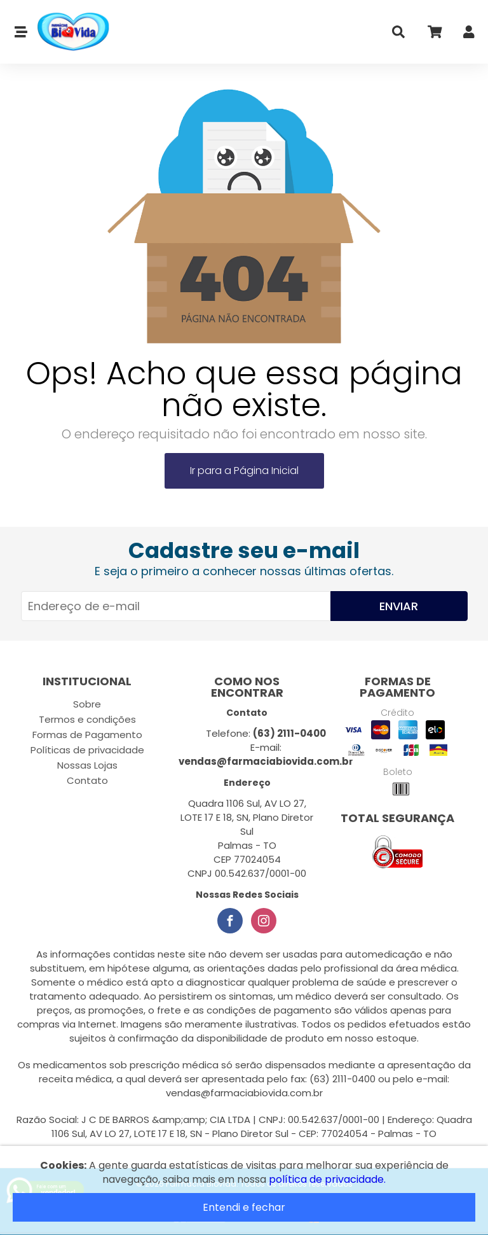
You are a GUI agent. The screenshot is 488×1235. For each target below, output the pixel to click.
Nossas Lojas (87, 765)
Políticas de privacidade (87, 750)
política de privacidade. (327, 1179)
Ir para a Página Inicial (244, 470)
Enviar (398, 606)
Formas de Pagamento (87, 734)
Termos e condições (87, 719)
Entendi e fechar (244, 1207)
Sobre (87, 704)
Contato (87, 780)
